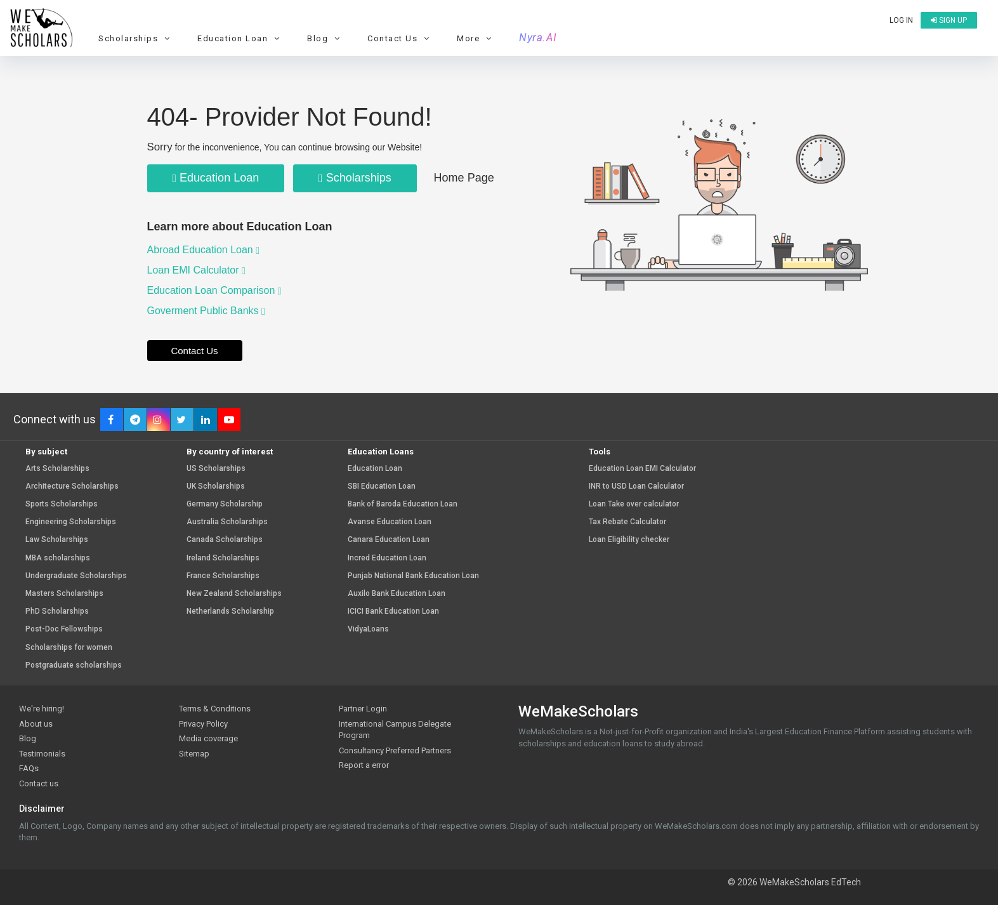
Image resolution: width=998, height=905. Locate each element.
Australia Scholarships (227, 522)
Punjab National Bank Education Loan (413, 576)
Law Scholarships (56, 540)
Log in (901, 20)
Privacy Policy (203, 724)
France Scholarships (223, 576)
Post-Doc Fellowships (64, 629)
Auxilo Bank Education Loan (396, 594)
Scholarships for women (68, 648)
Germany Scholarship (225, 504)
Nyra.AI (538, 38)
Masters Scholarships (64, 594)
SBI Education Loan (382, 486)
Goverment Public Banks (206, 310)
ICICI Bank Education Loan (393, 611)
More (476, 38)
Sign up (949, 20)
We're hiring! (41, 708)
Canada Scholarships (225, 540)
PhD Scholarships (57, 611)
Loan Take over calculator (634, 504)
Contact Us (400, 38)
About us (36, 724)
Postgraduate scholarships (73, 665)
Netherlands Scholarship (230, 611)
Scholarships (135, 38)
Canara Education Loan (389, 540)
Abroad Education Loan (203, 249)
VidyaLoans (368, 629)
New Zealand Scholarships (234, 594)
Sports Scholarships (61, 504)
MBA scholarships (57, 558)
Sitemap (194, 753)
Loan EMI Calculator (196, 270)
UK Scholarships (216, 486)
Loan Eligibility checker (629, 540)
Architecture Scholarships (72, 486)
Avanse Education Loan (389, 522)
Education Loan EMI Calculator (642, 469)
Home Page (464, 177)
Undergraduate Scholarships (76, 576)
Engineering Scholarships (70, 522)
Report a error (364, 765)
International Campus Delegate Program (395, 730)
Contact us (38, 783)
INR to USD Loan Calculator (636, 486)
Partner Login (363, 708)
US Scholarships (216, 469)
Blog (325, 38)
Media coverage (208, 738)
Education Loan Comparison (214, 290)
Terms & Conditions (215, 708)
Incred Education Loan (387, 558)
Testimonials (42, 753)
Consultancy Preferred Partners (395, 750)
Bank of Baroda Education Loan (402, 504)
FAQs (29, 768)
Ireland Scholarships (223, 558)
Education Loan (240, 38)
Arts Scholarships (57, 469)
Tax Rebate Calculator (627, 522)
